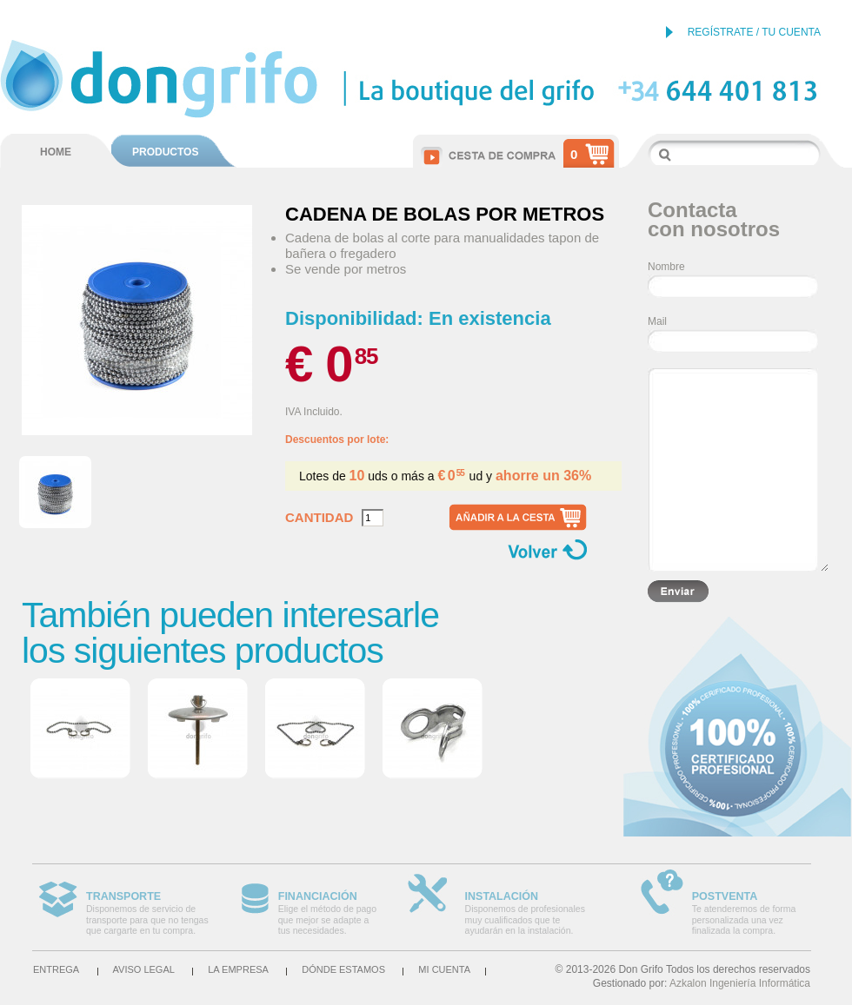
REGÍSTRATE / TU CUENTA (754, 32)
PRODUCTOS (165, 152)
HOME (55, 152)
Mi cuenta (444, 969)
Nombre (666, 267)
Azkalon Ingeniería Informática (739, 983)
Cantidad (319, 518)
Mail (657, 321)
